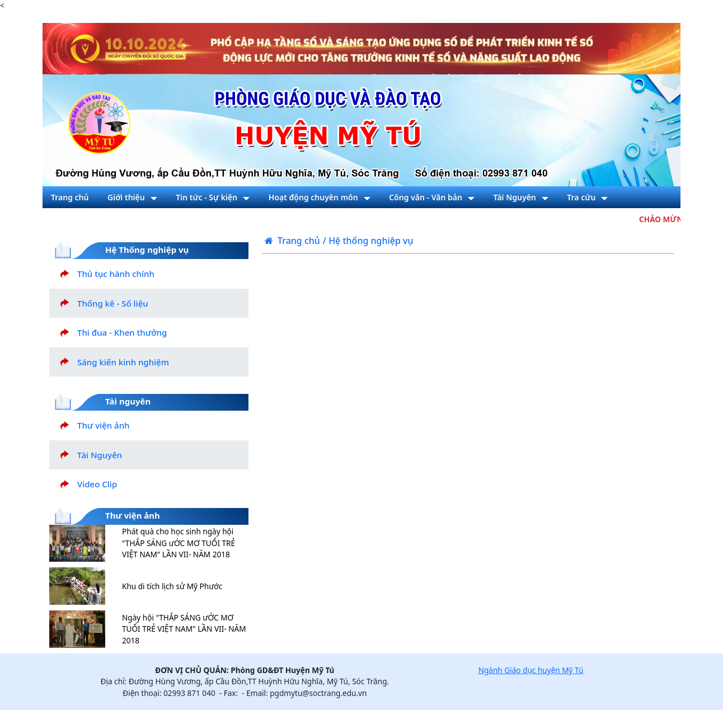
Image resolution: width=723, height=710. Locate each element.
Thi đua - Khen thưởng (122, 332)
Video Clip (97, 484)
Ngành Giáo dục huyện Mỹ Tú (531, 670)
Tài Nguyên (99, 454)
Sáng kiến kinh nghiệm (123, 362)
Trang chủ (292, 240)
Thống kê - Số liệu (112, 303)
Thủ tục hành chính (115, 273)
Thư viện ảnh (103, 425)
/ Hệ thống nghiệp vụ (368, 240)
